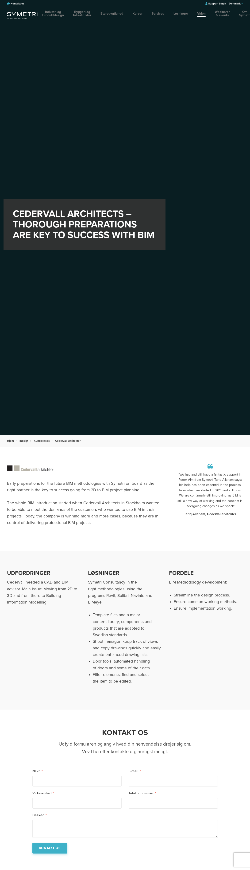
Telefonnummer (142, 795)
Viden (175, 15)
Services (147, 15)
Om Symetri (218, 15)
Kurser (134, 15)
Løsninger (162, 15)
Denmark (236, 3)
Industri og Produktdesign (55, 15)
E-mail (135, 771)
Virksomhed (43, 795)
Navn (37, 771)
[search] (235, 15)
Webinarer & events (195, 15)
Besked (39, 819)
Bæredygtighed (117, 15)
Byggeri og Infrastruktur (89, 15)
